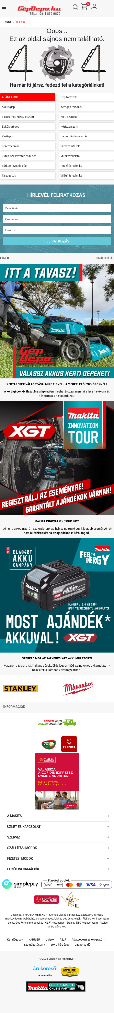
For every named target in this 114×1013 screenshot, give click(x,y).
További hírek (104, 258)
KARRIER (34, 939)
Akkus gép (8, 107)
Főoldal (8, 21)
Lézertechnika (11, 146)
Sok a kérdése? (59, 944)
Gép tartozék (68, 97)
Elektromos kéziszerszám (18, 117)
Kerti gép (7, 136)
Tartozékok (9, 175)
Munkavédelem (70, 156)
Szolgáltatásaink (34, 944)
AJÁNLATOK (10, 97)
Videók (50, 939)
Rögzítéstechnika (71, 166)
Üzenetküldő (82, 944)
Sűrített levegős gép (14, 166)
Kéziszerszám (69, 126)
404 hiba (20, 21)
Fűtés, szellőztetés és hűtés (19, 156)
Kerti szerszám (69, 117)
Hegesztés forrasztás (74, 136)
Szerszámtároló (70, 146)
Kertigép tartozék (71, 107)
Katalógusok (15, 939)
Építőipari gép (10, 126)
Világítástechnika (71, 175)
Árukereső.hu (45, 975)
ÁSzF (63, 939)
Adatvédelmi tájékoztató (87, 939)
